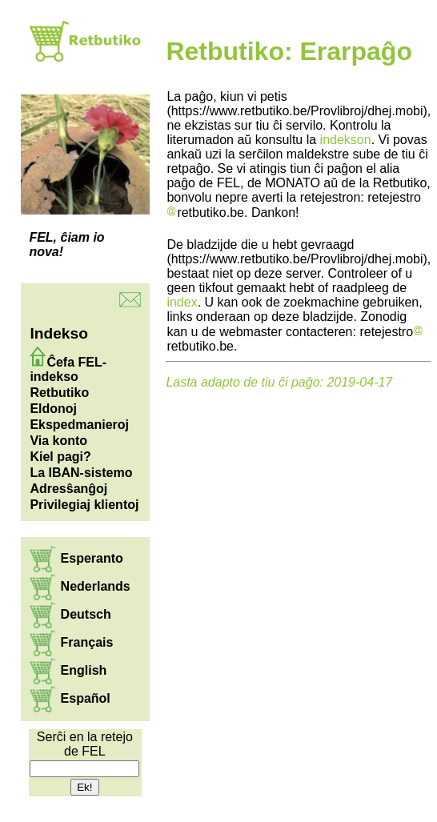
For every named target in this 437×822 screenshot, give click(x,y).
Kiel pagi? (60, 456)
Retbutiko (59, 392)
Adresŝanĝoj (68, 488)
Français (87, 642)
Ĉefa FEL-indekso (68, 369)
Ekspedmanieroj (79, 424)
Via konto (58, 440)
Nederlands (95, 586)
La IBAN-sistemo (81, 472)
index (181, 302)
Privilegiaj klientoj (84, 504)
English (84, 670)
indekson (345, 139)
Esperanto (92, 558)
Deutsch (86, 614)
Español (85, 698)
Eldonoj (53, 408)
